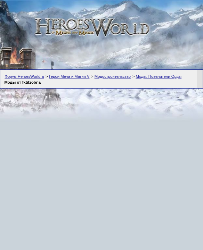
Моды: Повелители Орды (158, 76)
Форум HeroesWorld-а (24, 76)
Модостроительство (113, 76)
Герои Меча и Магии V (69, 76)
